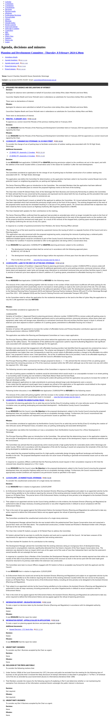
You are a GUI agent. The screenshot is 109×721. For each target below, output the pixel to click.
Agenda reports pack (16, 63)
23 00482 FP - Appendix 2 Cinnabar (27, 156)
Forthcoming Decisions (13, 15)
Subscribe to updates (12, 28)
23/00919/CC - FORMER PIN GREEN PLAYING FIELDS (30, 400)
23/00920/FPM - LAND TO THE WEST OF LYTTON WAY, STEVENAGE (35, 263)
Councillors (9, 30)
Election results (10, 11)
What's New (9, 36)
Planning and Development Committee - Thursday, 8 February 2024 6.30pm (42, 52)
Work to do (9, 40)
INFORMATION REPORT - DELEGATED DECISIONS (28, 602)
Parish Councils (10, 25)
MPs (6, 32)
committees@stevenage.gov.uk (45, 80)
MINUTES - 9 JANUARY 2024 (21, 119)
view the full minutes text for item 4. (67, 397)
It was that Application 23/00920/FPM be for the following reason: (38, 280)
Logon (7, 42)
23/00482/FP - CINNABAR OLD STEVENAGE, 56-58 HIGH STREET (34, 141)
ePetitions (8, 13)
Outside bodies (10, 23)
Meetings (8, 21)
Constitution (9, 5)
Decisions (8, 9)
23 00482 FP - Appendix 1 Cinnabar (27, 152)
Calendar (8, 2)
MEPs (7, 34)
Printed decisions (15, 66)
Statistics (8, 38)
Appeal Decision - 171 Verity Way (26, 629)
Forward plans (10, 17)
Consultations (9, 7)
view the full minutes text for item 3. (47, 260)
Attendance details (11, 57)
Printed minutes (15, 69)
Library (7, 19)
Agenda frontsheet (16, 60)
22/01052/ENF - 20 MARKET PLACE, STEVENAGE (28, 478)
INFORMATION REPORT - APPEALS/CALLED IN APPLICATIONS (32, 620)
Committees (9, 4)
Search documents (11, 27)
